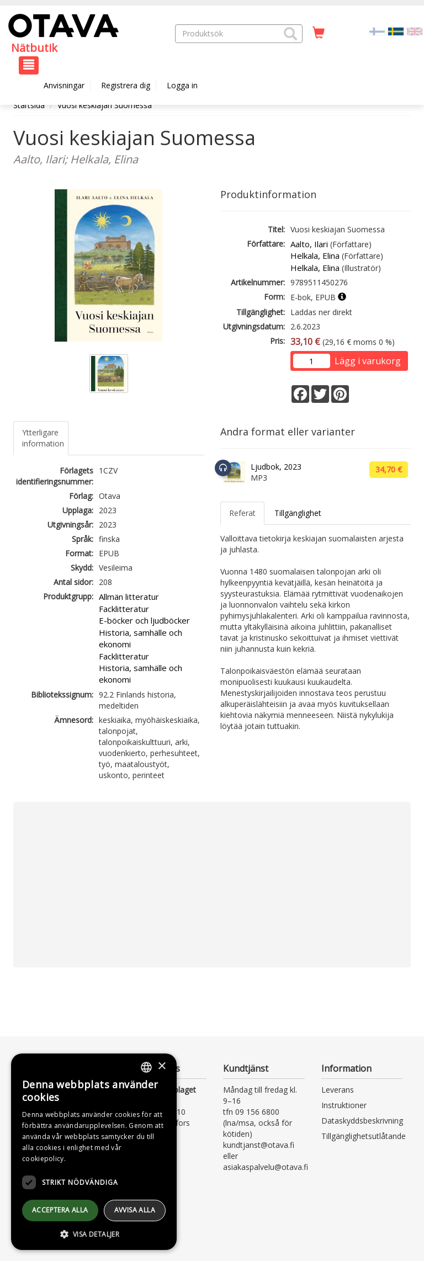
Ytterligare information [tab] (43, 438)
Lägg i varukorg (368, 361)
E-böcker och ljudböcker (144, 620)
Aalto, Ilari (309, 243)
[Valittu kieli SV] (395, 30)
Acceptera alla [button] (60, 1210)
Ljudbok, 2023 (276, 466)
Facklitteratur (124, 608)
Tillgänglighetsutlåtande (363, 1136)
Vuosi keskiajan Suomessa (104, 105)
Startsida (29, 105)
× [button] (161, 1066)
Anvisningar (64, 85)
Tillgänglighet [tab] (297, 513)
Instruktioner (344, 1105)
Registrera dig (125, 85)
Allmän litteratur (129, 596)
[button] (290, 33)
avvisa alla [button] (134, 1210)
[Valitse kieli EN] (414, 30)
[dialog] (94, 1152)
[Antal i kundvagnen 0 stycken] (318, 33)
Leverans (337, 1089)
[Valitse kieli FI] (377, 30)
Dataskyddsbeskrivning (362, 1120)
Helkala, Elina (315, 255)
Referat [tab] (242, 513)
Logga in (182, 85)
